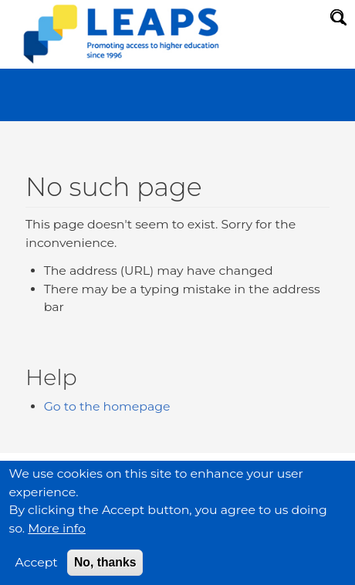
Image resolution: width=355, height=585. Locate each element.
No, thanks (105, 571)
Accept (36, 571)
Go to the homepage (107, 406)
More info (57, 537)
